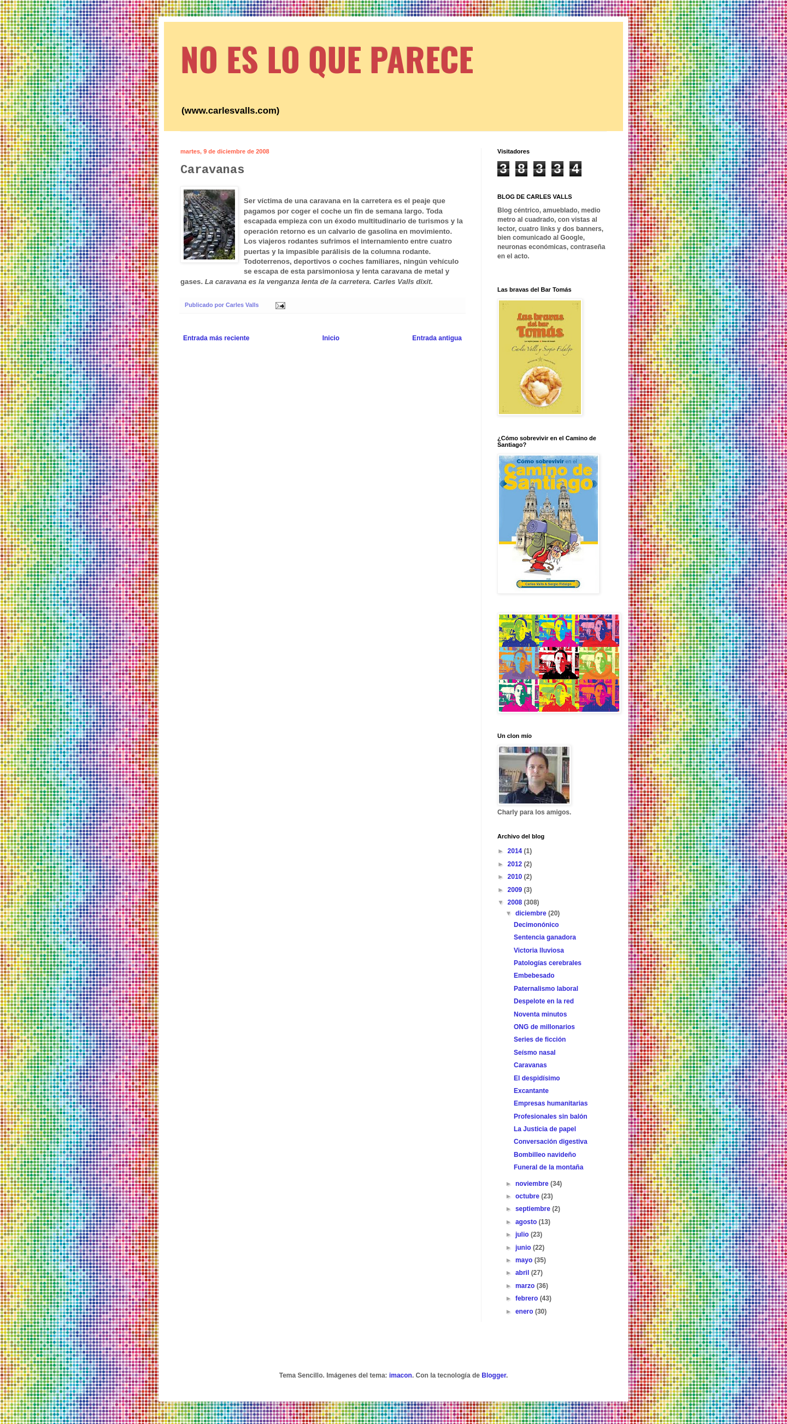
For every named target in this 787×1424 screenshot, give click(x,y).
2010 (516, 877)
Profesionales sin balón (551, 1116)
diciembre (531, 913)
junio (524, 1247)
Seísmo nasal (535, 1052)
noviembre (532, 1183)
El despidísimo (537, 1078)
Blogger (493, 1375)
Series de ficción (540, 1039)
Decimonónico (536, 925)
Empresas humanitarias (551, 1103)
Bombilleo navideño (545, 1155)
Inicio (330, 338)
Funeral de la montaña (548, 1167)
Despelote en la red (544, 1001)
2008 (516, 902)
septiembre (533, 1209)
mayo (525, 1260)
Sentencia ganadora (545, 937)
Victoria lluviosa (539, 950)
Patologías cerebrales (548, 963)
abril (523, 1273)
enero (525, 1311)
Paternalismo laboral (546, 988)
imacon (400, 1375)
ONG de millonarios (544, 1027)
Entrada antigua (437, 338)
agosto (527, 1222)
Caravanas (530, 1065)
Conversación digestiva (551, 1141)
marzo (526, 1286)
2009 (516, 890)
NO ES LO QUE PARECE (326, 58)
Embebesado (534, 975)
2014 (516, 851)
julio (523, 1234)
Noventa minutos (540, 1014)
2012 (516, 864)
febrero (527, 1298)
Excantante (531, 1091)
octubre (528, 1196)
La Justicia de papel (545, 1129)
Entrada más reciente (216, 338)
